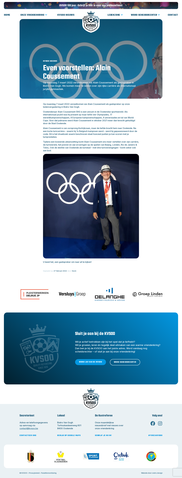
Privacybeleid (34, 473)
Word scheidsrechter (145, 15)
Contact (173, 15)
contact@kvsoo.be (29, 428)
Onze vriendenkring (33, 15)
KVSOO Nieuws (65, 15)
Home (7, 15)
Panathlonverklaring (48, 473)
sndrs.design (157, 473)
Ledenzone (115, 15)
